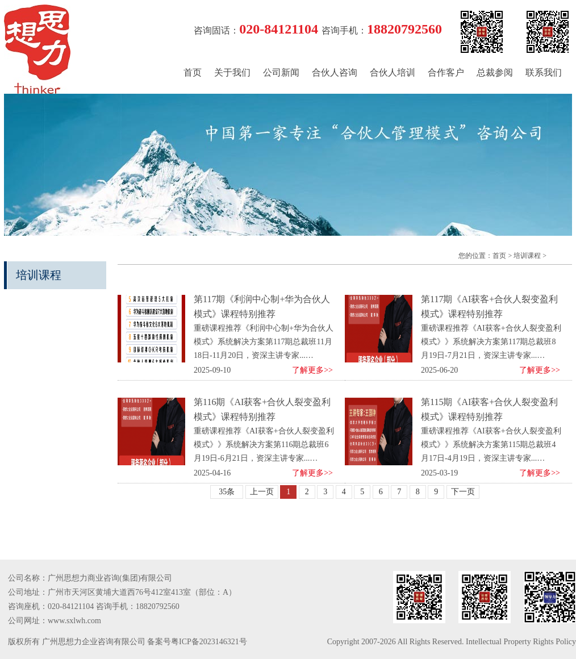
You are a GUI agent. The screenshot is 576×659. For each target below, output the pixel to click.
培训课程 (527, 256)
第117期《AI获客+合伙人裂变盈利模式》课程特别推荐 (489, 306)
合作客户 (446, 72)
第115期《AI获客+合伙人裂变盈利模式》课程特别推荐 (489, 409)
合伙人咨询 (334, 72)
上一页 (262, 491)
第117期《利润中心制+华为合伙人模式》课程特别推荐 (262, 306)
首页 (192, 72)
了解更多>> (312, 370)
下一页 (463, 491)
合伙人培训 (392, 72)
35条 (227, 491)
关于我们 (232, 72)
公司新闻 (281, 72)
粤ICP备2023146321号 (209, 641)
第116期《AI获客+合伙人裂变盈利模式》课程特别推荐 (262, 409)
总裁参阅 (495, 72)
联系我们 (543, 72)
